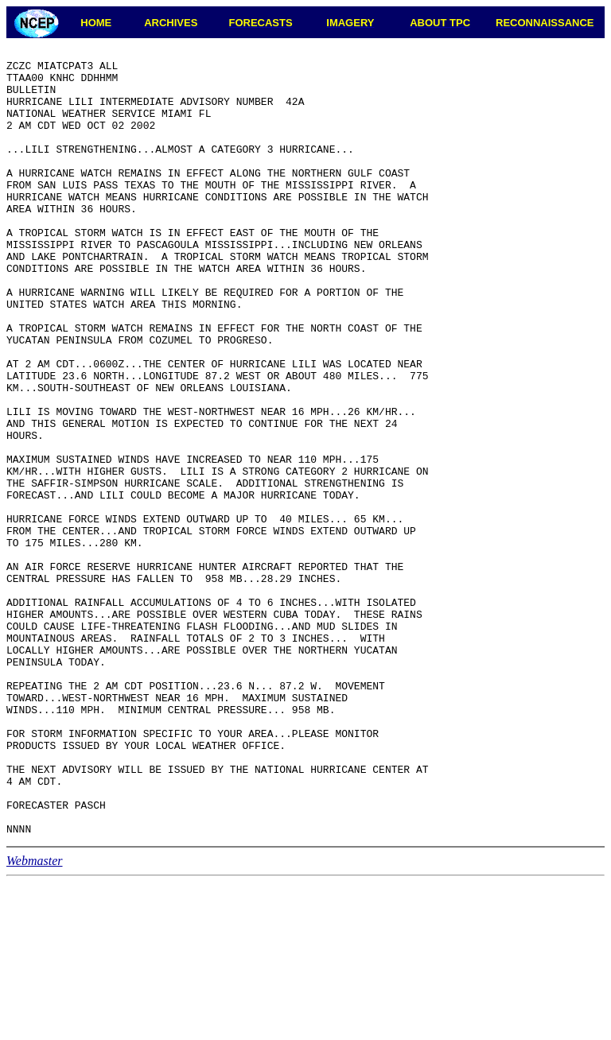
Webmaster (34, 1018)
